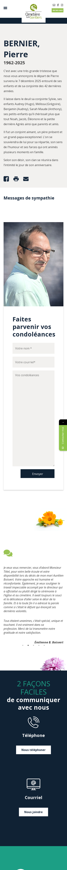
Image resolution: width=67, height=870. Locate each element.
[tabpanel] (33, 598)
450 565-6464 (58, 10)
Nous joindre (33, 812)
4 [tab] (39, 645)
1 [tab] (23, 645)
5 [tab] (44, 645)
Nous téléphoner (33, 750)
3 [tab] (33, 645)
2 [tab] (28, 645)
